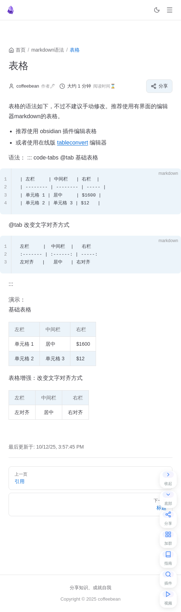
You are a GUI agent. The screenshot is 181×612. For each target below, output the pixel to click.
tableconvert (72, 143)
